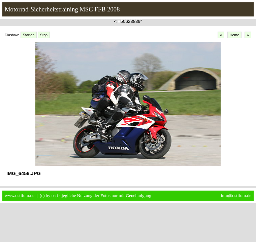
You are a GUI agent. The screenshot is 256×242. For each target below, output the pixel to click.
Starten (28, 35)
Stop (43, 35)
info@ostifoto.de (236, 195)
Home (234, 35)
